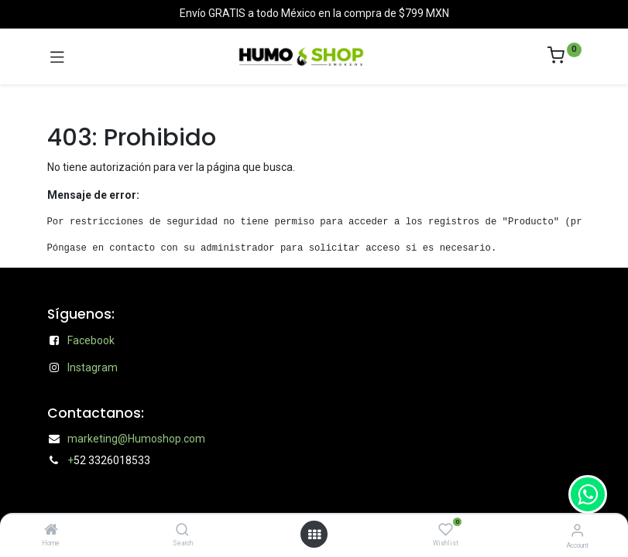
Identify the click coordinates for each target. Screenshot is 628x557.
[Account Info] (577, 530)
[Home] (51, 531)
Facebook (91, 340)
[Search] (182, 531)
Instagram (92, 367)
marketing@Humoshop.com (136, 438)
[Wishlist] (445, 530)
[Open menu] (314, 534)
